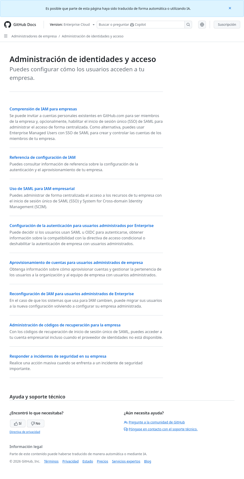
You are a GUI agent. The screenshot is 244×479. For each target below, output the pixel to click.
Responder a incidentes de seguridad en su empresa (58, 356)
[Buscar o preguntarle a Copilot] (144, 24)
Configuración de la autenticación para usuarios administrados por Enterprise (82, 225)
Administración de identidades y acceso (92, 36)
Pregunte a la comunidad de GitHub (154, 422)
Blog (147, 461)
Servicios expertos (126, 461)
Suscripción (227, 24)
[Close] (230, 7)
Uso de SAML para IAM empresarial (42, 188)
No (35, 423)
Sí (17, 423)
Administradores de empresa (34, 36)
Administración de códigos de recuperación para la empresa (65, 325)
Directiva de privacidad (25, 432)
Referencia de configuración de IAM (43, 157)
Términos (51, 461)
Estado (87, 461)
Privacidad (70, 461)
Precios (102, 461)
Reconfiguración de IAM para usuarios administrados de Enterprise (72, 293)
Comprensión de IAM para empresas (43, 109)
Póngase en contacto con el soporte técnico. (161, 429)
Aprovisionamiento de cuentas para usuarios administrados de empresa (76, 262)
